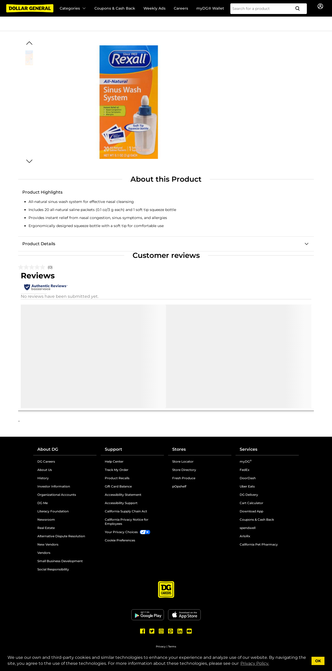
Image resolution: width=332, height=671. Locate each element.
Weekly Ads (154, 8)
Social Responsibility (53, 569)
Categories (73, 8)
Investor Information (53, 486)
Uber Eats (247, 486)
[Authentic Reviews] (45, 287)
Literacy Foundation (53, 511)
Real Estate (46, 528)
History (43, 478)
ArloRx (245, 536)
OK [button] (318, 661)
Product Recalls (117, 478)
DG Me (42, 503)
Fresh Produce (183, 478)
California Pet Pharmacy (259, 544)
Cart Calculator (251, 503)
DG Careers (46, 461)
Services (248, 449)
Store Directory (184, 470)
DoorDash (248, 478)
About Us (44, 470)
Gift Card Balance (118, 486)
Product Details (38, 243)
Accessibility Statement (123, 495)
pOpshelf (179, 486)
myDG (246, 461)
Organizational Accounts (56, 495)
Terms (172, 646)
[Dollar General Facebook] (142, 631)
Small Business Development (60, 561)
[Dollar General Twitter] (152, 631)
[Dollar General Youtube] (189, 631)
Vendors (43, 553)
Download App (251, 511)
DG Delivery (249, 495)
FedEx (245, 470)
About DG (47, 449)
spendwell (247, 528)
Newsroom (46, 519)
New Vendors (47, 544)
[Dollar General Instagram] (161, 631)
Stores (179, 449)
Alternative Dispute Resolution (61, 536)
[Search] (299, 8)
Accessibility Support (121, 503)
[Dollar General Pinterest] (170, 631)
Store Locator (182, 461)
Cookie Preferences (120, 540)
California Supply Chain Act (126, 511)
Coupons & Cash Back (114, 8)
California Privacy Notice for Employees (126, 522)
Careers (181, 8)
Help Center (114, 461)
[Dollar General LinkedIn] (180, 631)
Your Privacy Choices (121, 532)
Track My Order (116, 470)
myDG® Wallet (210, 8)
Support (113, 449)
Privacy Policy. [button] (254, 663)
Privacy (161, 646)
